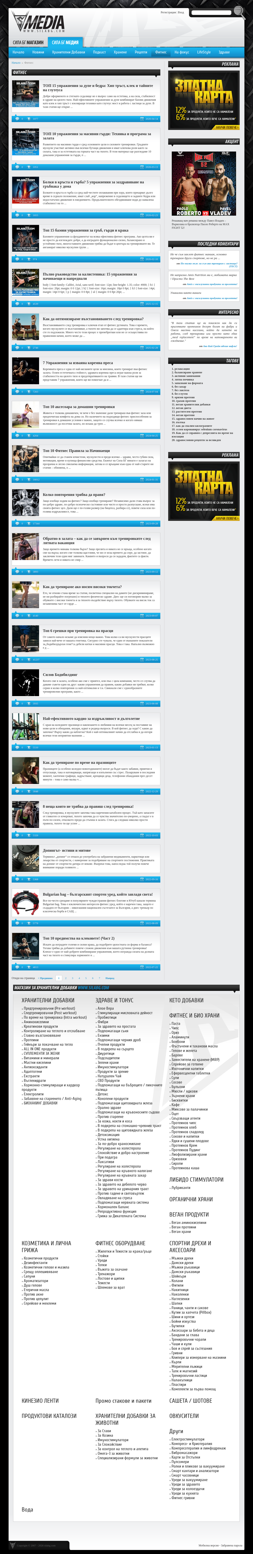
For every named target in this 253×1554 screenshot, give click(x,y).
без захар (180, 386)
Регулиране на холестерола (119, 1148)
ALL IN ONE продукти (40, 1049)
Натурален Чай (109, 1076)
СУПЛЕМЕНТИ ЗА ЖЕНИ (42, 1053)
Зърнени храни (183, 1095)
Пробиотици (107, 1017)
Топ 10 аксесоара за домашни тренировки (79, 407)
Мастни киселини (37, 1062)
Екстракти (32, 1076)
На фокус (182, 52)
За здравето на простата (117, 1026)
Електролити (34, 1094)
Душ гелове (33, 1285)
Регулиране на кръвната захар (122, 1175)
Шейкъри (179, 1276)
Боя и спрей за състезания (192, 1348)
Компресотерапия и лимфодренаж (199, 1448)
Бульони (178, 1086)
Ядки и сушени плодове (190, 1141)
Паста (176, 1023)
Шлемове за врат (111, 1287)
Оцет (175, 1114)
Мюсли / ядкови (184, 1091)
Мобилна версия (209, 1545)
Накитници (180, 1290)
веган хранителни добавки (193, 404)
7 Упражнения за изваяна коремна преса (78, 363)
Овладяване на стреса (115, 1198)
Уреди (102, 1260)
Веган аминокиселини (189, 1222)
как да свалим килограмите (194, 426)
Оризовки (179, 1159)
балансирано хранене (188, 372)
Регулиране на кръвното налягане (125, 1171)
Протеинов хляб (184, 1127)
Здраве (224, 52)
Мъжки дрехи (182, 1258)
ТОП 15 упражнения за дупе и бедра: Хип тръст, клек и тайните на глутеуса (98, 88)
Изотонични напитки (188, 1068)
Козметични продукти (41, 1258)
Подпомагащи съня (113, 1031)
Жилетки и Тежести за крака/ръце (125, 1251)
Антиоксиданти (35, 1067)
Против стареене (110, 1116)
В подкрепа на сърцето (116, 1049)
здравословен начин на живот (195, 418)
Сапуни (29, 1276)
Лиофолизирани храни (189, 1154)
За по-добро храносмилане (119, 1143)
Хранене (120, 52)
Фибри (103, 1022)
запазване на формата (189, 383)
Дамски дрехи (182, 1262)
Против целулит (36, 1299)
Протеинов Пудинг (186, 1150)
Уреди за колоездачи (188, 1489)
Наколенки (180, 1294)
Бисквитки (180, 1100)
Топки (102, 1265)
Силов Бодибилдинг (60, 675)
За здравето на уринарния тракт (123, 1189)
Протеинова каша (185, 1168)
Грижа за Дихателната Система (122, 1216)
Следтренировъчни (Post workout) (50, 1013)
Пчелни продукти (111, 1044)
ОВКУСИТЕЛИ (184, 1416)
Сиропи (177, 1163)
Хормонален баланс (113, 1207)
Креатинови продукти (41, 1026)
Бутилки (178, 1326)
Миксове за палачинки (190, 1109)
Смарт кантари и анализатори (195, 1470)
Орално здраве (109, 1107)
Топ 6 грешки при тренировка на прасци (78, 631)
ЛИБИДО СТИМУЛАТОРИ (196, 1179)
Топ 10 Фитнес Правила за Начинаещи (76, 451)
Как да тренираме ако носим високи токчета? (82, 587)
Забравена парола (231, 1545)
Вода (27, 1509)
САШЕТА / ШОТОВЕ (190, 1400)
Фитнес (161, 52)
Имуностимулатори (113, 1067)
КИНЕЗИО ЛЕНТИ (40, 1400)
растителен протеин (189, 411)
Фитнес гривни (183, 1498)
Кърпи (176, 1362)
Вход (181, 12)
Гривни (177, 1353)
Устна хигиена (109, 1139)
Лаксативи (106, 1162)
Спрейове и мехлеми (40, 1303)
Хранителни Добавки (68, 52)
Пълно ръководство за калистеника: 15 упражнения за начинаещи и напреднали (90, 276)
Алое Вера (106, 1008)
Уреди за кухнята (185, 1493)
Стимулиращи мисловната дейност (125, 1013)
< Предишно (45, 978)
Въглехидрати (35, 1080)
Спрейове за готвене (187, 1064)
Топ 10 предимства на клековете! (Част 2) (79, 938)
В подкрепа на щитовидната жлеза (125, 1130)
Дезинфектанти (35, 1262)
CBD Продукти (109, 1080)
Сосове (177, 1082)
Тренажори (106, 1274)
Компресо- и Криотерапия (192, 1443)
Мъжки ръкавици (186, 1267)
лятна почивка (184, 379)
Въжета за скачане (112, 1269)
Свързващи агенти (186, 1118)
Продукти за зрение (113, 1071)
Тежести (104, 1283)
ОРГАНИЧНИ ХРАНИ (191, 1199)
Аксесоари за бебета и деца (193, 1330)
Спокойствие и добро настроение (123, 1152)
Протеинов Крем (184, 1145)
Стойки (103, 1256)
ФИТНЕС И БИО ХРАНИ (194, 1015)
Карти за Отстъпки (186, 1457)
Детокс (103, 1094)
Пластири (179, 1384)
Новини (38, 52)
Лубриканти (181, 1187)
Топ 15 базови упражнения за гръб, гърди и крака (85, 230)
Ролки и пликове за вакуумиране (198, 1466)
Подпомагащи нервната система (123, 1202)
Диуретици (106, 1053)
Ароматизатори (36, 1280)
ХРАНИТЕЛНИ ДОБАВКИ (48, 1000)
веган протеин (185, 415)
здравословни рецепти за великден (198, 440)
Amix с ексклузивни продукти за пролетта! (212, 284)
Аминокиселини (36, 1022)
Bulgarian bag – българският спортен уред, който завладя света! (98, 894)
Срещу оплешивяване (41, 1271)
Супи (175, 1077)
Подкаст (99, 52)
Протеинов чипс (184, 1123)
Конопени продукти (113, 1098)
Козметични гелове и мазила (46, 1267)
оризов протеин (185, 397)
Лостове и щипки (111, 1278)
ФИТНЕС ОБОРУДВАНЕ (120, 1243)
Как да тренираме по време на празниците (79, 762)
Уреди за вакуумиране (189, 1480)
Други (176, 1431)
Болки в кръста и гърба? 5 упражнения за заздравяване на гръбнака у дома (93, 184)
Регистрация (168, 12)
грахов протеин (186, 401)
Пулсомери (180, 1461)
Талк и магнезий (184, 1371)
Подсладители (109, 1058)
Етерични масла (36, 1290)
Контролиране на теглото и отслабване (54, 1031)
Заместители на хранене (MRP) (195, 1059)
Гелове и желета (184, 1050)
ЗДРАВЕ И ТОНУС (114, 1000)
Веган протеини (184, 1227)
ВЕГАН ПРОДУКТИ (189, 1214)
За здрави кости (110, 1180)
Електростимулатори (188, 1439)
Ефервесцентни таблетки (191, 1073)
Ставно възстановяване (42, 1035)
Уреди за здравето (186, 1484)
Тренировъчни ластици (189, 1375)
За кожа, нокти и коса (115, 1121)
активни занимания (187, 376)
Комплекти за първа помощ (194, 1389)
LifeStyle (204, 52)
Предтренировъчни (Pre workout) (49, 1008)
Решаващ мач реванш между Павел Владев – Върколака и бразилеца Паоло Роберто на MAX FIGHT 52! (200, 224)
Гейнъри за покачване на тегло (48, 1044)
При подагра (107, 1157)
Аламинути (180, 1037)
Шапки (177, 1303)
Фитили (177, 1285)
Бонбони (178, 1041)
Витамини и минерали (41, 1058)
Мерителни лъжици (187, 1366)
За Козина (105, 1435)
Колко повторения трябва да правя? (74, 495)
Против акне (33, 1294)
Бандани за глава (185, 1335)
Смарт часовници (185, 1475)
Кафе (175, 1105)
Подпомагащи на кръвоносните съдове (129, 1112)
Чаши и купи (182, 1344)
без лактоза (182, 390)
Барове (177, 1055)
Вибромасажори (184, 1452)
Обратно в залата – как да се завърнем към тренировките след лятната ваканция (97, 541)
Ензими (103, 1035)
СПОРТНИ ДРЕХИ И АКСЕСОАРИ (190, 1247)
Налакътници (182, 1380)
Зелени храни (108, 1062)
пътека (180, 422)
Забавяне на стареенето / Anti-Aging (52, 1098)
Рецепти (141, 52)
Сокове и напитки (185, 1136)
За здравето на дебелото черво (122, 1184)
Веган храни (181, 1231)
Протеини (31, 1040)
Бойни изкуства (184, 1321)
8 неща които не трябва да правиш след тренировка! (88, 806)
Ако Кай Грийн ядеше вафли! (220, 346)
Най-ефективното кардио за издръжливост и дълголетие (91, 719)
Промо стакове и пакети (124, 1400)
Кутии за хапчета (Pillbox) (191, 1312)
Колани (177, 1280)
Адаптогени (33, 1071)
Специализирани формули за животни (128, 1458)
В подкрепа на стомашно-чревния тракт (129, 1125)
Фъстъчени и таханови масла (195, 1046)
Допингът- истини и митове (67, 850)
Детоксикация (109, 1134)
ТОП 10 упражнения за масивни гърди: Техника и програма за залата (97, 136)
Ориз (175, 1032)
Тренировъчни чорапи (189, 1339)
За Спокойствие (110, 1444)
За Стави (104, 1431)
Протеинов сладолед (188, 1132)
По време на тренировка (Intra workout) (55, 1017)
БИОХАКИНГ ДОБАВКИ (40, 1103)
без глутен (181, 393)
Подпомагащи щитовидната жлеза (125, 1103)
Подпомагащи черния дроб (119, 1040)
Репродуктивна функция (117, 1211)
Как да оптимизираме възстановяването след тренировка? (93, 319)
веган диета (183, 408)
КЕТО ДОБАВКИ (186, 1000)
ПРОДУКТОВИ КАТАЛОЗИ (49, 1416)
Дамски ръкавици (186, 1271)
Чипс (175, 1028)
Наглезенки (180, 1299)
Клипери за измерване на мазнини (199, 1357)
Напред (110, 978)
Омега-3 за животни (113, 1453)
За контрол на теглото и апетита (123, 1449)
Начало (18, 52)
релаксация (182, 369)
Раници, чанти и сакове (190, 1308)
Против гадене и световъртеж (121, 1193)
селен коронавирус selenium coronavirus (201, 429)
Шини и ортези (183, 1317)
